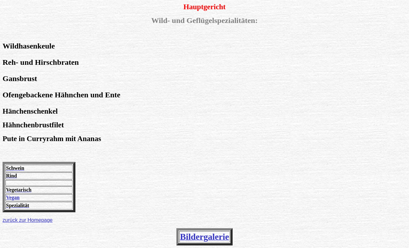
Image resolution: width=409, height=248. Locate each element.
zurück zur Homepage (28, 220)
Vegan (12, 197)
